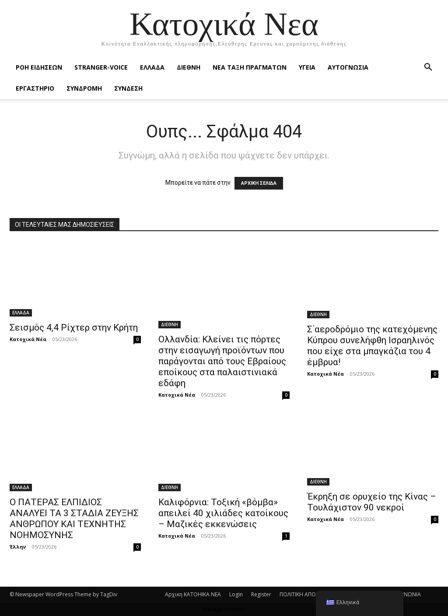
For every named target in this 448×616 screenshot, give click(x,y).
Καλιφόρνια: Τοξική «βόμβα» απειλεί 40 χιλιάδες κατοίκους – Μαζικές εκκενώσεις (223, 513)
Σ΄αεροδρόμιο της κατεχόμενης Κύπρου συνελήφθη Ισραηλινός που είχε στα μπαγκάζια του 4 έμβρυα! (372, 345)
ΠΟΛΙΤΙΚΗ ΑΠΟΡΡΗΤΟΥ (308, 594)
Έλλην (18, 546)
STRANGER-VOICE (101, 67)
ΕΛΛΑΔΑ (152, 67)
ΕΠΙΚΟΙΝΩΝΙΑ (404, 594)
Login (236, 594)
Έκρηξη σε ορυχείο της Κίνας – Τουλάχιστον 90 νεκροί (371, 502)
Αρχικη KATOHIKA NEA (193, 594)
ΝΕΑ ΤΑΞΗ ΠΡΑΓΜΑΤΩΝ (250, 67)
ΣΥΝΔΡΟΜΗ (84, 88)
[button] (427, 68)
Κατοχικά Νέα (28, 339)
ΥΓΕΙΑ (307, 67)
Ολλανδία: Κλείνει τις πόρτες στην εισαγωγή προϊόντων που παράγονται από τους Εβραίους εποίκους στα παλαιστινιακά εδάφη (222, 361)
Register (261, 594)
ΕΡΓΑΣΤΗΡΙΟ (35, 88)
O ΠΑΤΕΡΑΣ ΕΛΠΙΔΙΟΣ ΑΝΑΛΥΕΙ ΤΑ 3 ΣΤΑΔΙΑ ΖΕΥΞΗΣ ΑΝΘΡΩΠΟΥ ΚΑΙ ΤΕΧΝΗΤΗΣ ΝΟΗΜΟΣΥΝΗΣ (74, 518)
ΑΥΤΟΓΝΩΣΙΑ (348, 67)
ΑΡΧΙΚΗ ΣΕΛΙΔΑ (258, 183)
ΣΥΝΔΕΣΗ (128, 88)
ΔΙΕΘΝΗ (188, 67)
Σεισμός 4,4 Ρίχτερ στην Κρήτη (74, 327)
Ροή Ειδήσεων (39, 67)
